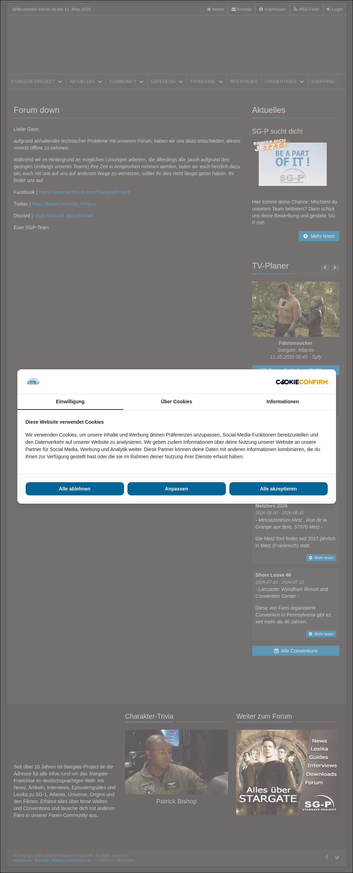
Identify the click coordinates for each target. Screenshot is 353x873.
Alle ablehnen (74, 489)
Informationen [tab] (283, 401)
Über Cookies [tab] (176, 401)
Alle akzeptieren (278, 489)
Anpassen (176, 489)
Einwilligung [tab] (70, 401)
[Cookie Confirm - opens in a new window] (302, 381)
